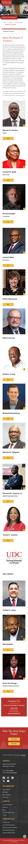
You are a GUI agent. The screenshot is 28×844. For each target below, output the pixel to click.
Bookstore (5, 807)
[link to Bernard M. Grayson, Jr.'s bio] (14, 477)
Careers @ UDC (6, 789)
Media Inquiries (6, 795)
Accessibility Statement (9, 825)
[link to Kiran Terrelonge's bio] (14, 667)
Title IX (4, 815)
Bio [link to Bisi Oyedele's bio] (8, 650)
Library (4, 810)
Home (4, 22)
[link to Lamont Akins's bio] (14, 241)
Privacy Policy (6, 822)
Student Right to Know (8, 812)
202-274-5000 (9, 770)
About (10, 22)
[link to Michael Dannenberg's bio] (14, 397)
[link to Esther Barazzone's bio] (14, 282)
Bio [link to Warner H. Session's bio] (8, 138)
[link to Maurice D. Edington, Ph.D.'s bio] (14, 436)
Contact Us (5, 797)
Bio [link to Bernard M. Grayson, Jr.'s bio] (8, 501)
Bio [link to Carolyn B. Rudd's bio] (8, 180)
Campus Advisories (7, 805)
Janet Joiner (14, 708)
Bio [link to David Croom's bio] (8, 380)
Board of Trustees (8, 31)
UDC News (5, 792)
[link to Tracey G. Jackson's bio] (14, 518)
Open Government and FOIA (10, 827)
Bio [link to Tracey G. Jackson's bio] (8, 540)
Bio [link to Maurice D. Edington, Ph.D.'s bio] (8, 458)
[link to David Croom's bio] (14, 358)
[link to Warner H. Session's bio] (14, 114)
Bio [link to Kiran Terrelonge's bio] (8, 691)
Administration (19, 22)
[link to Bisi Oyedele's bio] (14, 628)
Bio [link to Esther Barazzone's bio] (8, 304)
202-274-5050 (13, 773)
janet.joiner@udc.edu (14, 713)
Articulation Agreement (9, 830)
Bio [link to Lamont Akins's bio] (8, 265)
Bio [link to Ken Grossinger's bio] (8, 222)
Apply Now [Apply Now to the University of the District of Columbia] (14, 739)
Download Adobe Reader (9, 833)
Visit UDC (14, 744)
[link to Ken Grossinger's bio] (14, 197)
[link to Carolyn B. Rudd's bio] (14, 155)
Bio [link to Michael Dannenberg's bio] (8, 419)
